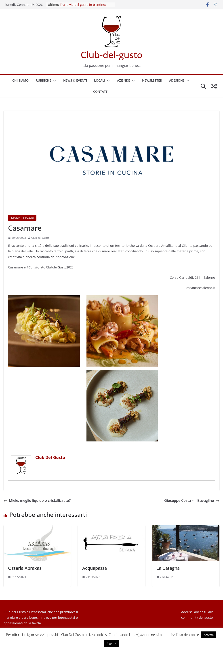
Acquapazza (94, 568)
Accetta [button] (209, 635)
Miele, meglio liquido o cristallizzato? (37, 500)
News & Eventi (75, 80)
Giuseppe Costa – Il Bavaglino (191, 500)
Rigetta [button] (111, 643)
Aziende (123, 80)
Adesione (177, 80)
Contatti (100, 91)
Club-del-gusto (111, 55)
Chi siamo (20, 80)
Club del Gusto (40, 238)
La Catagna (168, 568)
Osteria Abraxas (25, 568)
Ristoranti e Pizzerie (22, 217)
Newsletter (152, 80)
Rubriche (43, 80)
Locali (99, 80)
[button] (53, 80)
